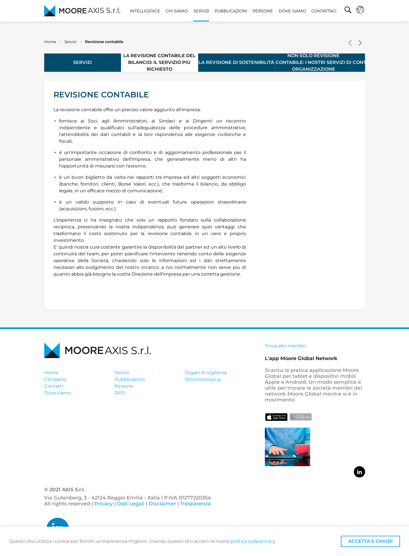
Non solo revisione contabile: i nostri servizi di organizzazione (313, 62)
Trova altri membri (285, 346)
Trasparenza (195, 503)
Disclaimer (162, 503)
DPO (120, 393)
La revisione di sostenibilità (236, 62)
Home (50, 41)
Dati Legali (130, 503)
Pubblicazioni (230, 11)
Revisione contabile (104, 41)
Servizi (201, 11)
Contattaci (323, 11)
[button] (347, 10)
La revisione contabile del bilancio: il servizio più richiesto (159, 62)
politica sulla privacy (253, 541)
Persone (262, 11)
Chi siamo (177, 11)
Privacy (103, 503)
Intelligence (145, 11)
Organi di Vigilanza (206, 372)
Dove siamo (292, 11)
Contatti (53, 386)
